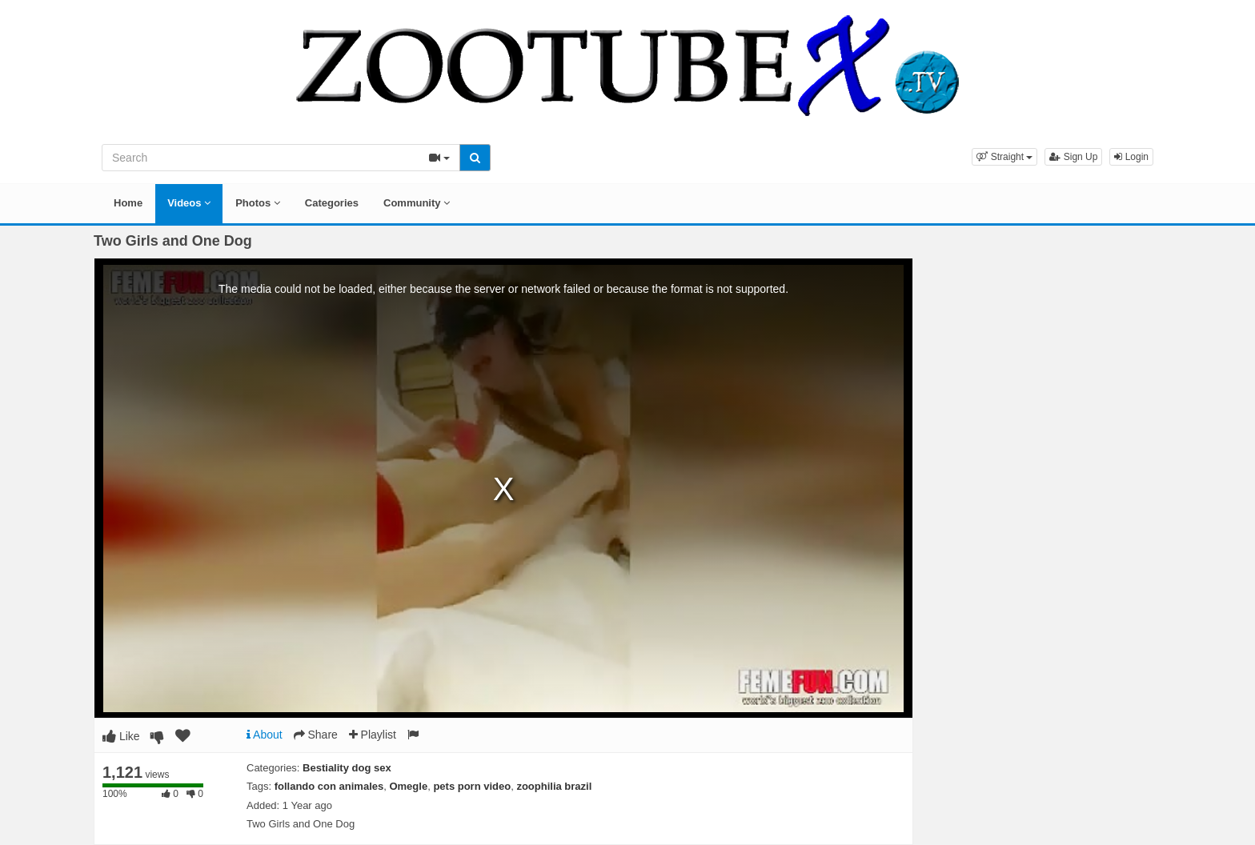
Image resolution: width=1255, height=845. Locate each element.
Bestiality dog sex (347, 768)
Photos (257, 203)
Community (416, 203)
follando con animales (329, 786)
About (265, 734)
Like (121, 736)
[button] (1004, 157)
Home (128, 203)
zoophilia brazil (553, 786)
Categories (332, 203)
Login (1131, 156)
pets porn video (472, 786)
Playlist (372, 734)
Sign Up (1073, 156)
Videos (189, 203)
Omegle (408, 786)
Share (316, 734)
